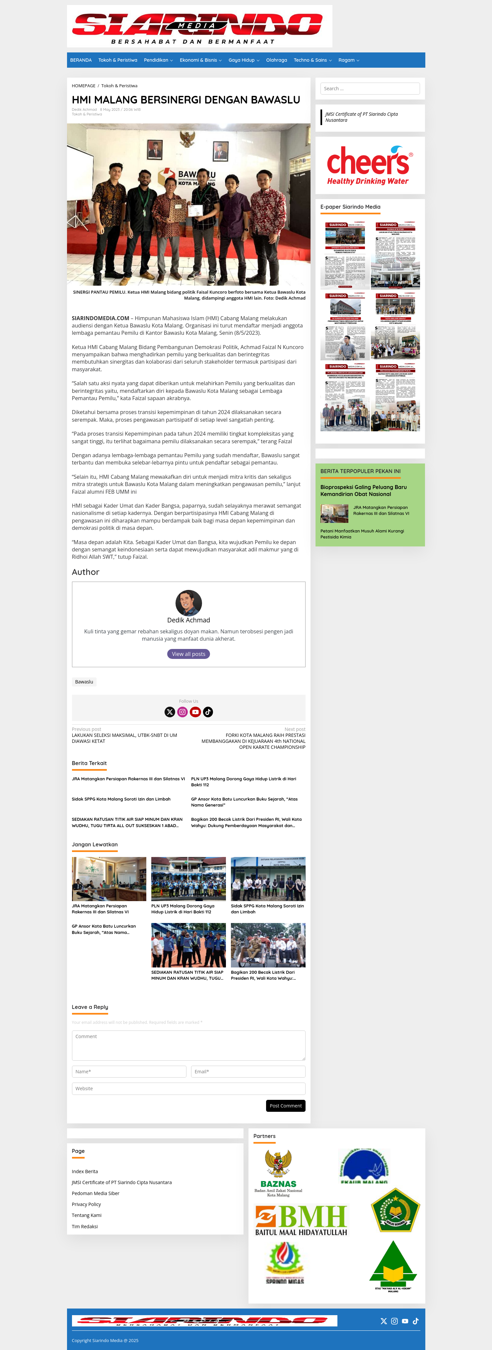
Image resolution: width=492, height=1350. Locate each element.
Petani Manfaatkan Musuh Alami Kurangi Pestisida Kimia (362, 533)
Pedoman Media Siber (96, 1193)
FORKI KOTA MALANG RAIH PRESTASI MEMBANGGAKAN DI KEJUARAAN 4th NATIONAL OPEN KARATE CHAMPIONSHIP (249, 738)
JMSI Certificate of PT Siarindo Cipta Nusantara (361, 117)
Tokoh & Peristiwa (87, 114)
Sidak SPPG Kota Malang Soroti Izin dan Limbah (121, 799)
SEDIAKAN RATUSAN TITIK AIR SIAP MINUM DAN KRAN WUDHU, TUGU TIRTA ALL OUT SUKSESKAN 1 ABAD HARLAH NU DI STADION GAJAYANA (127, 822)
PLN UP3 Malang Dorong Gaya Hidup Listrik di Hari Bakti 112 (243, 781)
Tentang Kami (87, 1215)
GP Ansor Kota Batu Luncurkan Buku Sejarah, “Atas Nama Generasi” (244, 802)
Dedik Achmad (188, 619)
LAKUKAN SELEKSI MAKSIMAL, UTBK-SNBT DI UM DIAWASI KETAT (128, 735)
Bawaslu (84, 681)
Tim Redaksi (85, 1226)
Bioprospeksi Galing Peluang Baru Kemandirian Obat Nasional (363, 490)
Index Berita (85, 1171)
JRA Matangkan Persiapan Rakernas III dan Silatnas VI (128, 778)
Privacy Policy (86, 1204)
